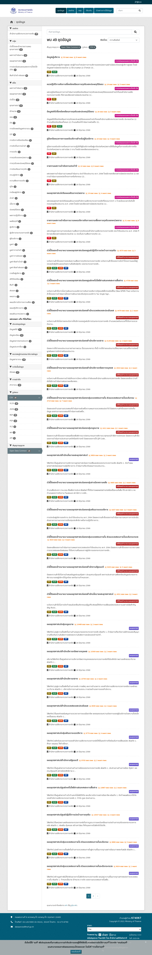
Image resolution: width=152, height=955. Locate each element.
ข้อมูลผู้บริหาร (53, 57)
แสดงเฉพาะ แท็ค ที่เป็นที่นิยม (20, 319)
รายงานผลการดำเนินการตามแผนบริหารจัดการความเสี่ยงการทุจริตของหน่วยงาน (84, 220)
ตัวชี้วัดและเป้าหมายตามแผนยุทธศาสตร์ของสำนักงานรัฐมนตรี (75, 567)
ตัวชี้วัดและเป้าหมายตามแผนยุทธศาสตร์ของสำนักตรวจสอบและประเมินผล (81, 310)
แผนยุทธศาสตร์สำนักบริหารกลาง (62, 679)
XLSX (54, 72)
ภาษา (89, 925)
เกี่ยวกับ (89, 10)
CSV (49, 72)
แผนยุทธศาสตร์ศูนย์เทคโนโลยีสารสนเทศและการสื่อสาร (72, 787)
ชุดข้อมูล (60, 10)
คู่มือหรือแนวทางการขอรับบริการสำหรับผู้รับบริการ (70, 139)
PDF (49, 99)
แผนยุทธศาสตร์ (133, 459)
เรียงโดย (103, 40)
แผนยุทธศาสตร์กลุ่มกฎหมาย (60, 624)
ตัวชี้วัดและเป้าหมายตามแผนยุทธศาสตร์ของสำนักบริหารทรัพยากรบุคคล (80, 368)
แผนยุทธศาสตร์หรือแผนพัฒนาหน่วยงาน (66, 193)
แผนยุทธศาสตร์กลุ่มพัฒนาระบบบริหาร (65, 733)
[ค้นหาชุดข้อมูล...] (130, 10)
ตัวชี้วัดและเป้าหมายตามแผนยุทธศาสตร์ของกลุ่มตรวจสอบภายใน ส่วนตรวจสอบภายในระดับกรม (91, 398)
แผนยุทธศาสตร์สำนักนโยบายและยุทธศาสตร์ (67, 455)
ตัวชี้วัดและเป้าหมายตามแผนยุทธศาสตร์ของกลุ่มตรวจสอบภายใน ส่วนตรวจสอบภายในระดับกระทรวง (92, 537)
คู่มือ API (74, 905)
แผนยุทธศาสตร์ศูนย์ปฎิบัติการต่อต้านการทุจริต (69, 815)
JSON (60, 268)
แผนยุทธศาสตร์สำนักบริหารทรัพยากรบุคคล (67, 651)
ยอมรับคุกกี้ (76, 951)
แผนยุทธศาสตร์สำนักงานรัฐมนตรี (63, 760)
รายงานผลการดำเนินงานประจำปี (62, 166)
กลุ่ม (80, 10)
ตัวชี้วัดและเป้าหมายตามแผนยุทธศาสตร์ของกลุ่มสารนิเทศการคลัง (77, 482)
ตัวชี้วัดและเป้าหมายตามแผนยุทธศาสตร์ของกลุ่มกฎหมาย (73, 428)
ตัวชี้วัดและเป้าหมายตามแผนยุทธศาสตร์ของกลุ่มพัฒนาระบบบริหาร (78, 509)
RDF (66, 268)
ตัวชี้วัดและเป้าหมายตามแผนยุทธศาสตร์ (127, 257)
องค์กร (71, 10)
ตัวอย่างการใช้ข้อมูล (104, 10)
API (66, 905)
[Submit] (140, 10)
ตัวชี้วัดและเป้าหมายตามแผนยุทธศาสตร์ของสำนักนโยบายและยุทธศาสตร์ (80, 594)
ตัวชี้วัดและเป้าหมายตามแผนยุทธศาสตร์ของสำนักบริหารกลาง (75, 341)
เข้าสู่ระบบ (138, 2)
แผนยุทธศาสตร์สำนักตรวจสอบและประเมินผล (68, 706)
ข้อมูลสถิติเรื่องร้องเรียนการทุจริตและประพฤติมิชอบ (71, 111)
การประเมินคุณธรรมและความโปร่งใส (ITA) (126, 61)
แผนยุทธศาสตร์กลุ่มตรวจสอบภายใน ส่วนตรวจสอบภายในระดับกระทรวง (80, 866)
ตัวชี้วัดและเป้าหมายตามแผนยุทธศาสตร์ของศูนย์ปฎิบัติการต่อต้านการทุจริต (82, 250)
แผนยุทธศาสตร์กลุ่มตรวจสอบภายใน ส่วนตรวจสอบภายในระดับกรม (78, 842)
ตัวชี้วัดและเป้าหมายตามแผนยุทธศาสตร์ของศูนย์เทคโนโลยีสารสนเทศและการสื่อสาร (85, 280)
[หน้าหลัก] (11, 22)
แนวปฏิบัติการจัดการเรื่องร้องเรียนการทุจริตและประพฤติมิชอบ (75, 84)
